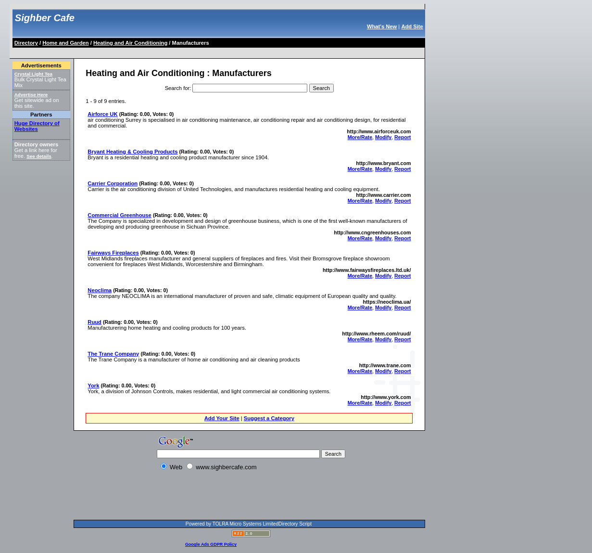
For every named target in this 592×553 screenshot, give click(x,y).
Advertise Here (31, 94)
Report (402, 137)
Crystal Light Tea (33, 74)
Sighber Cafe (45, 18)
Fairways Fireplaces (113, 253)
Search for (177, 88)
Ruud (94, 322)
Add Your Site (221, 418)
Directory (26, 43)
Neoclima (100, 290)
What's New (382, 26)
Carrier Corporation (113, 183)
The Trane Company (113, 354)
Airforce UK (102, 114)
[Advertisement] (188, 51)
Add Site (412, 26)
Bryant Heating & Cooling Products (132, 151)
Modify (383, 137)
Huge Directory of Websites (37, 126)
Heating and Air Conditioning (130, 43)
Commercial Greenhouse (119, 215)
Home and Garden (65, 43)
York (93, 385)
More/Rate (360, 137)
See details (38, 156)
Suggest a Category (269, 418)
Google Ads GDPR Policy (211, 544)
